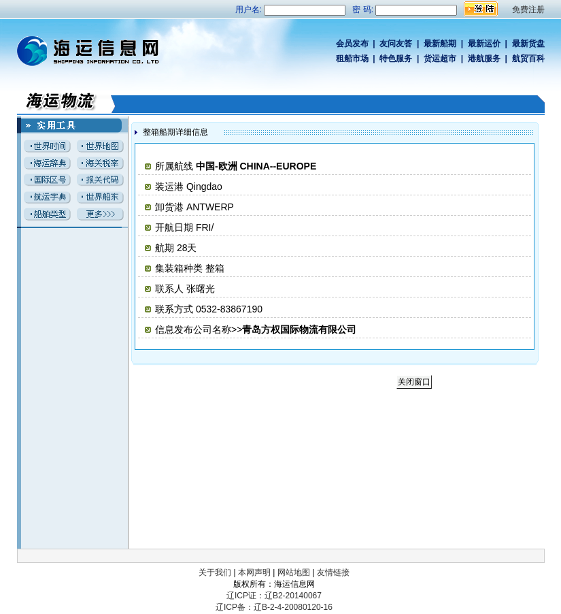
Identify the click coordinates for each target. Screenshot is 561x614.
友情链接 (333, 572)
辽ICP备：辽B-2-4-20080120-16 (274, 607)
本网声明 (254, 572)
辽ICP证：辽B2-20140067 (274, 595)
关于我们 (215, 572)
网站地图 (293, 572)
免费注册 (528, 9)
